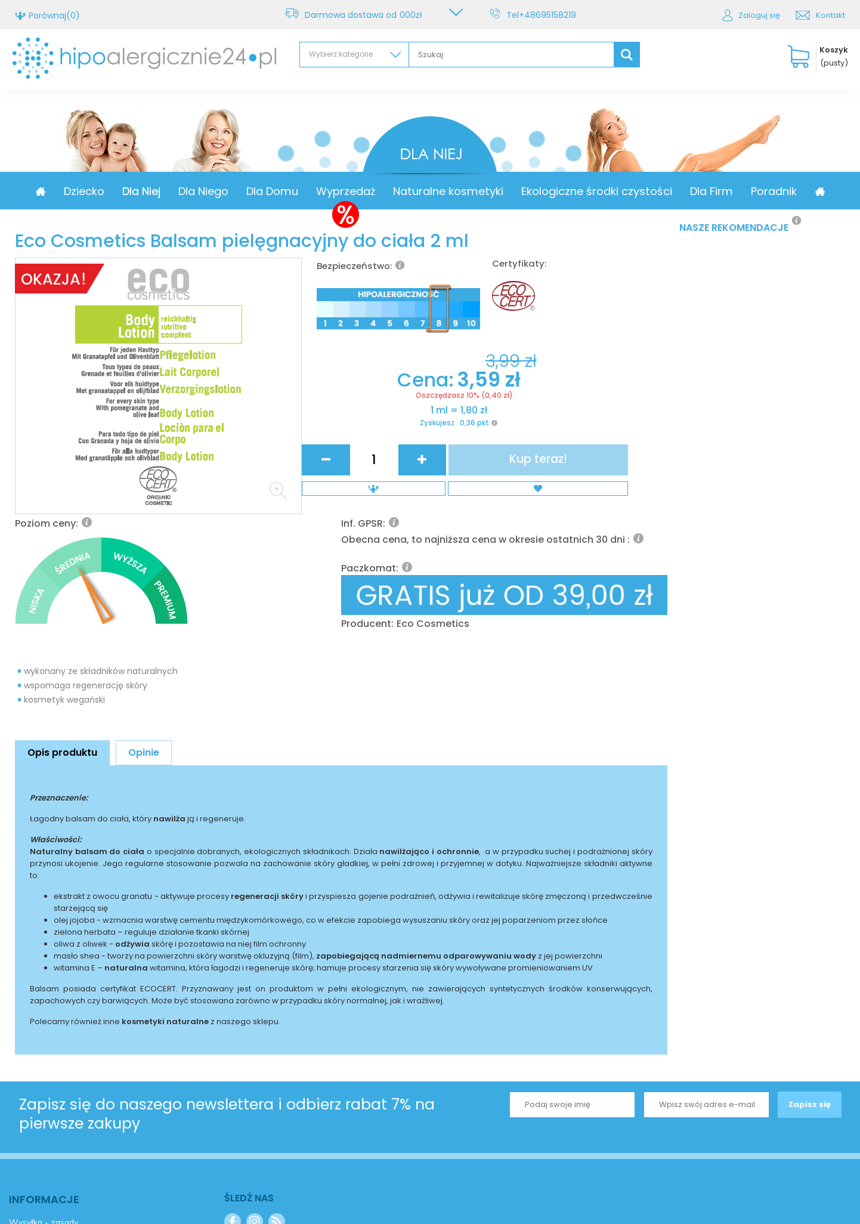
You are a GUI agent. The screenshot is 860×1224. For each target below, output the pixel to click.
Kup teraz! (619, 527)
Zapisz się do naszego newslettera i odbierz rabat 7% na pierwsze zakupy (227, 993)
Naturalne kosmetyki (497, 191)
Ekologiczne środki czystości (645, 191)
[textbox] (511, 54)
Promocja (69, 191)
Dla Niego (252, 191)
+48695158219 (549, 15)
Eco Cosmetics (579, 463)
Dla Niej (190, 191)
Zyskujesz (377, 557)
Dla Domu (321, 191)
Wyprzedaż (394, 191)
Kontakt (830, 15)
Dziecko (133, 191)
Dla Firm (760, 191)
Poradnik (823, 191)
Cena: (368, 504)
